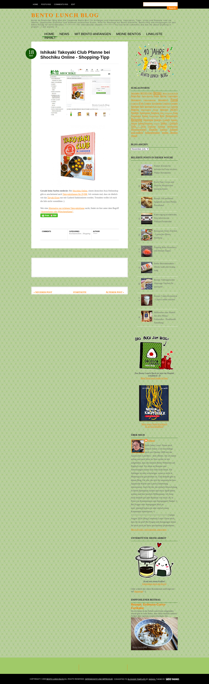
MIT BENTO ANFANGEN (93, 34)
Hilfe (142, 106)
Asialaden (135, 93)
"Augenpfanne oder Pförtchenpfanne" (56, 212)
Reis (162, 115)
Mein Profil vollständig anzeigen (149, 529)
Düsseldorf (163, 100)
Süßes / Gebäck (169, 123)
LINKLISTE (154, 34)
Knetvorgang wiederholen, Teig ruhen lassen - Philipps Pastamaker (165, 218)
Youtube (153, 129)
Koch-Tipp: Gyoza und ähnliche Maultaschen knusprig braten (164, 185)
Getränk (174, 103)
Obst (162, 113)
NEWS (64, 34)
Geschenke (157, 103)
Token (151, 441)
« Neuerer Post (43, 292)
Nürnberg (155, 113)
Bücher (163, 96)
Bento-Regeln (147, 96)
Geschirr (166, 103)
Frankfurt (134, 103)
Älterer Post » (115, 292)
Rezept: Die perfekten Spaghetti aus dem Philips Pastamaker (165, 201)
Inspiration (149, 106)
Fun (141, 103)
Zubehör (163, 129)
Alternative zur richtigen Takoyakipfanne (67, 208)
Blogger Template (137, 679)
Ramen (145, 116)
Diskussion (136, 100)
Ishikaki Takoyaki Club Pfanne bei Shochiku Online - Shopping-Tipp (75, 55)
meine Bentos (170, 132)
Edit (73, 4)
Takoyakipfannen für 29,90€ (75, 194)
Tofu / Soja (138, 126)
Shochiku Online (80, 191)
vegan (134, 135)
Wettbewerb (172, 126)
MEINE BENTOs (129, 34)
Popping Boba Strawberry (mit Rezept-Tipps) (165, 249)
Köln (169, 107)
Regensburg (154, 116)
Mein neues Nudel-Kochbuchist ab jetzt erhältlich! (154, 425)
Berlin (156, 96)
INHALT (50, 37)
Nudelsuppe (145, 113)
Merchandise (146, 110)
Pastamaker (136, 116)
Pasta (175, 113)
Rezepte (136, 119)
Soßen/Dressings (145, 123)
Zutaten (174, 129)
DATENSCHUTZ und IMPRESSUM (99, 679)
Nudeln (135, 112)
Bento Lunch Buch (170, 93)
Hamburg (135, 106)
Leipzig (174, 106)
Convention (173, 96)
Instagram (138, 591)
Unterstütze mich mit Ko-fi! (154, 584)
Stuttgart (157, 123)
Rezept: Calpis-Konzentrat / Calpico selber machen (165, 298)
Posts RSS (46, 4)
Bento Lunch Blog (65, 15)
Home (35, 4)
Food (174, 100)
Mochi (155, 110)
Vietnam (161, 126)
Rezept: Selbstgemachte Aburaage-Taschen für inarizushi (164, 283)
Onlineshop (168, 113)
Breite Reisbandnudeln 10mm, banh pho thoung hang (164, 267)
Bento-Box (135, 96)
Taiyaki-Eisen (54, 197)
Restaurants (172, 115)
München (164, 110)
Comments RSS (61, 4)
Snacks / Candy (162, 119)
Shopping (86, 233)
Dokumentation (149, 100)
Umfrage (152, 126)
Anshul (152, 679)
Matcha (135, 109)
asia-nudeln (137, 132)
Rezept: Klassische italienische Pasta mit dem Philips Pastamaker (165, 169)
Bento (157, 93)
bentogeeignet (152, 132)
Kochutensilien (75, 233)
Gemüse (147, 103)
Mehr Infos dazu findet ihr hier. (154, 378)
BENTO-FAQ (146, 93)
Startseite (79, 292)
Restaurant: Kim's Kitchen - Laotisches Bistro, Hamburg (165, 234)
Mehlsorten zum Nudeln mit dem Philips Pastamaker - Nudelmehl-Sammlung (165, 317)
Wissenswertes (138, 129)
